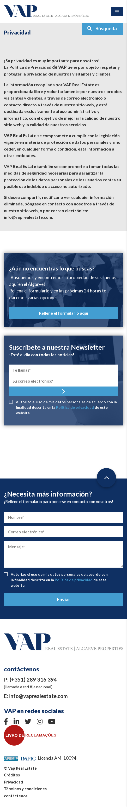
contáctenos (15, 795)
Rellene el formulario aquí (63, 312)
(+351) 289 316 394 (33, 679)
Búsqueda (102, 28)
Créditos (12, 775)
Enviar (63, 599)
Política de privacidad (75, 407)
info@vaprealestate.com (38, 696)
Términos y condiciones (25, 788)
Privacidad (13, 782)
